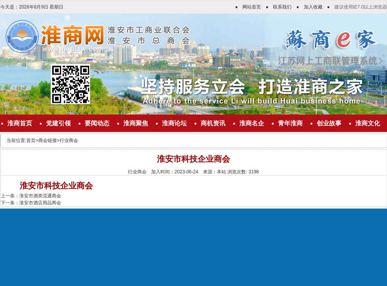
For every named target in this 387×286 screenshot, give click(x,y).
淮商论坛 (174, 123)
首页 (31, 140)
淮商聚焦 (135, 123)
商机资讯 (213, 123)
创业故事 (329, 123)
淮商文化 (367, 123)
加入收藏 (313, 7)
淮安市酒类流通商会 (40, 196)
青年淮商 (290, 123)
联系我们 (282, 7)
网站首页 (251, 7)
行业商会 (69, 140)
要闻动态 (97, 123)
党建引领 (58, 123)
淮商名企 (251, 123)
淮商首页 (19, 123)
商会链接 (47, 140)
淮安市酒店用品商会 (40, 203)
